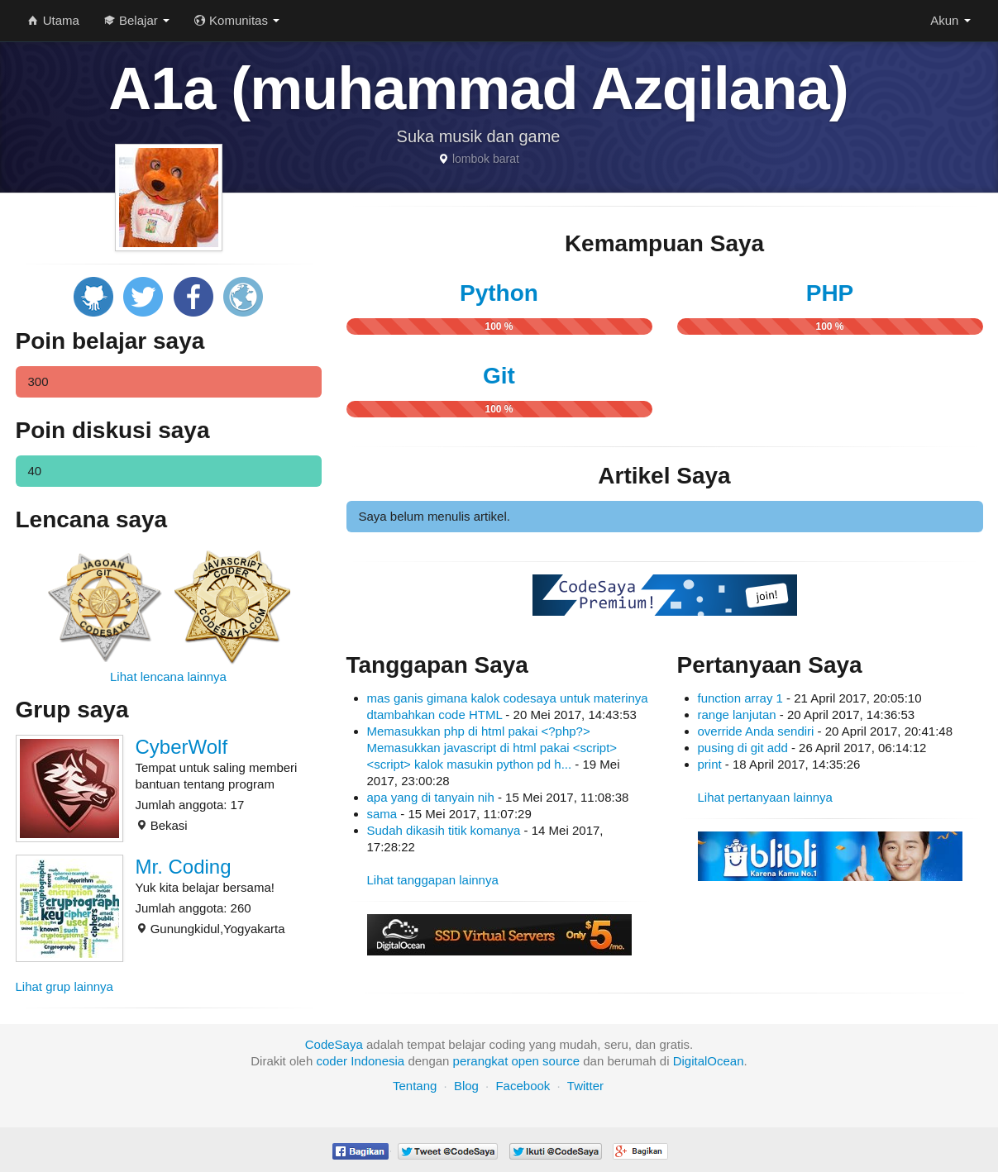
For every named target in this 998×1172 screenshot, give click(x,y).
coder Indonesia (360, 1061)
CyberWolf (182, 747)
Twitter (585, 1086)
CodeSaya (334, 1044)
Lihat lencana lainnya (168, 676)
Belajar (137, 20)
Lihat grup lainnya (64, 986)
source (561, 1061)
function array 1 (740, 698)
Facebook (522, 1086)
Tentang (415, 1086)
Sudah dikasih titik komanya (445, 830)
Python (499, 293)
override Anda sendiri (758, 731)
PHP (830, 293)
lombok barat (485, 158)
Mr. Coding (184, 866)
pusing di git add (743, 748)
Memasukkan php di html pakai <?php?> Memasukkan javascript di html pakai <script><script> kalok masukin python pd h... (492, 747)
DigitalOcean (708, 1061)
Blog (466, 1086)
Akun (950, 20)
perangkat (481, 1061)
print (710, 764)
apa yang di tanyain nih (432, 797)
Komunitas (236, 20)
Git (499, 375)
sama (384, 814)
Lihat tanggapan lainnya (433, 880)
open (525, 1061)
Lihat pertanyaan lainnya (765, 797)
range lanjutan (737, 714)
